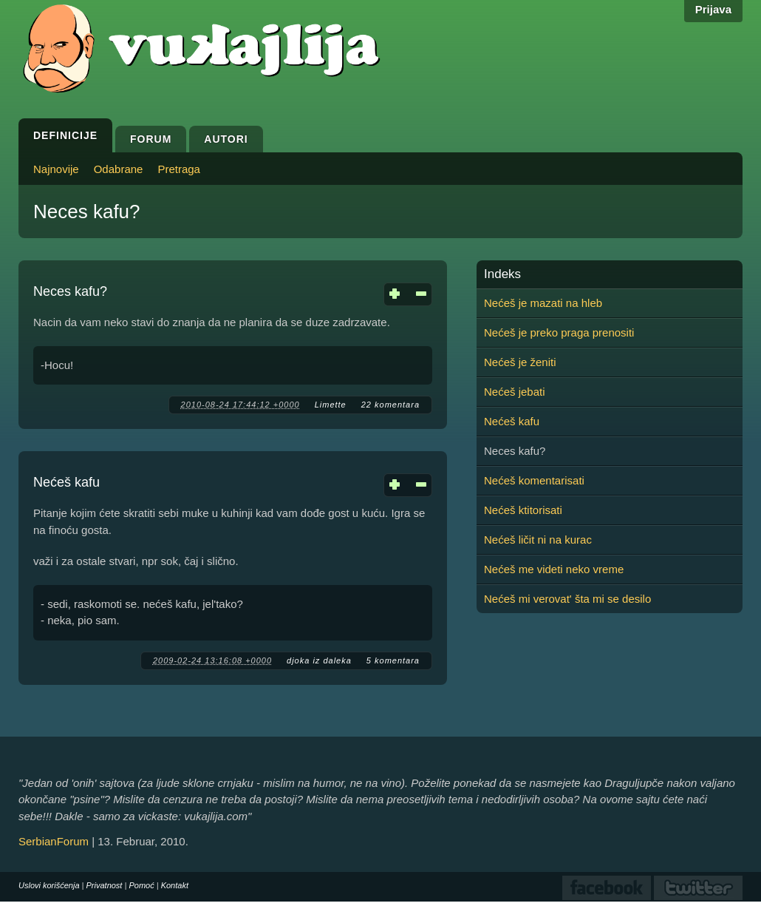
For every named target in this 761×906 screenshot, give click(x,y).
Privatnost (104, 885)
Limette (331, 404)
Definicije (65, 135)
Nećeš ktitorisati (523, 510)
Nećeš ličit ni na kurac (538, 539)
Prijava (713, 9)
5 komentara (393, 660)
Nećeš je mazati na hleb (543, 303)
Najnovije (56, 169)
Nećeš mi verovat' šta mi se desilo (567, 598)
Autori (226, 139)
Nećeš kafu (66, 482)
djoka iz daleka (319, 660)
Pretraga (178, 169)
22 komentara (390, 404)
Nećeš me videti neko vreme (554, 569)
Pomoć (141, 885)
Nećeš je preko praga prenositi (559, 332)
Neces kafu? (70, 291)
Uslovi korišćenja (49, 885)
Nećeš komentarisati (534, 480)
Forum (150, 139)
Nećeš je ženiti (520, 362)
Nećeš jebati (514, 391)
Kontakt (174, 885)
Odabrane (118, 169)
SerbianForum (53, 841)
